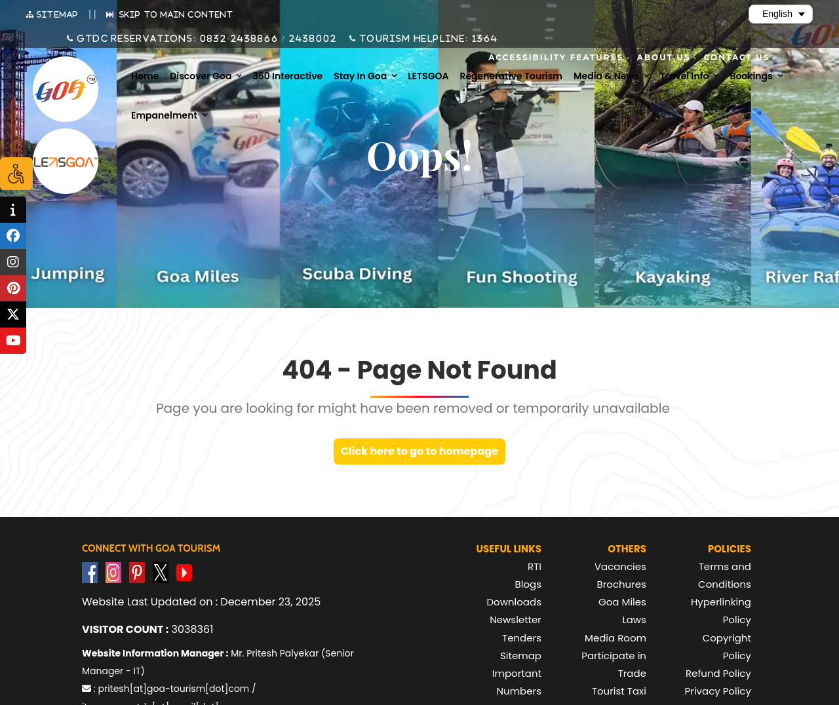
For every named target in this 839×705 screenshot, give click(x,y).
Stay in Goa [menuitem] (360, 76)
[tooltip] (13, 210)
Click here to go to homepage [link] (419, 451)
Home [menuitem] (145, 76)
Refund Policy (718, 673)
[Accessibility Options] (16, 173)
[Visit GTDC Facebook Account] (90, 571)
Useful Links (508, 549)
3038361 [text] (147, 629)
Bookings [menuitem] (751, 76)
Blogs (528, 584)
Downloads (513, 602)
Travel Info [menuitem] (684, 76)
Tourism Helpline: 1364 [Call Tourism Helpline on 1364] (427, 39)
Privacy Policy (718, 691)
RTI (534, 566)
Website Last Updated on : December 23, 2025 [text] (201, 601)
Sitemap (520, 655)
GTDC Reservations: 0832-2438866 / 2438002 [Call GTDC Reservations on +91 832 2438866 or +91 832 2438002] (205, 39)
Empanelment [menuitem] (164, 115)
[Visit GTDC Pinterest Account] (137, 571)
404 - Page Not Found (419, 370)
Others (627, 549)
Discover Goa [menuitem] (200, 76)
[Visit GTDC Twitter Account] (160, 571)
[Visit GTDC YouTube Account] (184, 571)
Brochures (621, 584)
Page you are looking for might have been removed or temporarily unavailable (413, 408)
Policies (729, 549)
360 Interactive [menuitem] (287, 76)
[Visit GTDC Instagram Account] (113, 571)
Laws (634, 619)
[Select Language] (781, 14)
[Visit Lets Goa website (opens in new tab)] (65, 161)
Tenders (521, 638)
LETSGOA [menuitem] (428, 76)
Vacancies (620, 566)
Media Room (615, 638)
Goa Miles (622, 602)
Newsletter (515, 619)
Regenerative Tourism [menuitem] (510, 76)
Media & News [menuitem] (606, 76)
